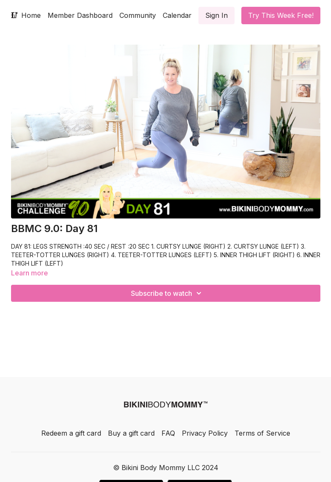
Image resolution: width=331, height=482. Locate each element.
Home (31, 15)
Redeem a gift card (71, 433)
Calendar (177, 15)
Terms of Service (262, 433)
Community (137, 15)
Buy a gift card (131, 433)
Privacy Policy (205, 433)
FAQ (168, 433)
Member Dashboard (80, 15)
